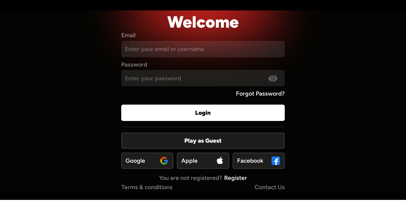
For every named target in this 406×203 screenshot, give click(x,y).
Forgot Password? (260, 93)
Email (128, 35)
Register (235, 177)
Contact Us (270, 187)
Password (134, 64)
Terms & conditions (147, 187)
